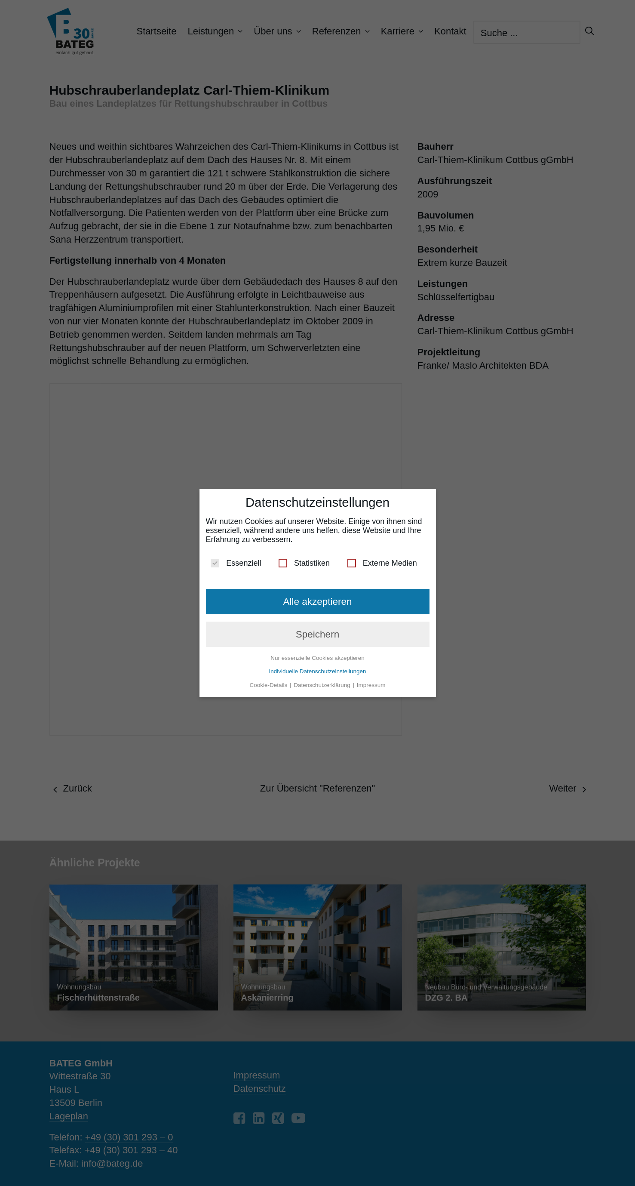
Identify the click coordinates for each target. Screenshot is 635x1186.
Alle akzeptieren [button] (317, 598)
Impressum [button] (371, 681)
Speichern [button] (317, 630)
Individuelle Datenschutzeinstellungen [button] (317, 668)
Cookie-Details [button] (269, 681)
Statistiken (304, 559)
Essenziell (236, 559)
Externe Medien (382, 559)
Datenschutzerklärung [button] (323, 681)
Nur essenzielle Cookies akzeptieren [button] (317, 654)
